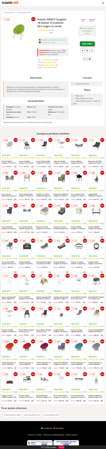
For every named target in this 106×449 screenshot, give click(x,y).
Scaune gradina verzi (32, 415)
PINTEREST (58, 428)
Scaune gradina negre (12, 415)
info (15, 166)
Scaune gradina (9, 12)
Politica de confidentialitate (53, 435)
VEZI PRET (87, 43)
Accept (61, 447)
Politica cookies (71, 435)
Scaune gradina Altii (24, 12)
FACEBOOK (46, 428)
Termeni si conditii (35, 435)
